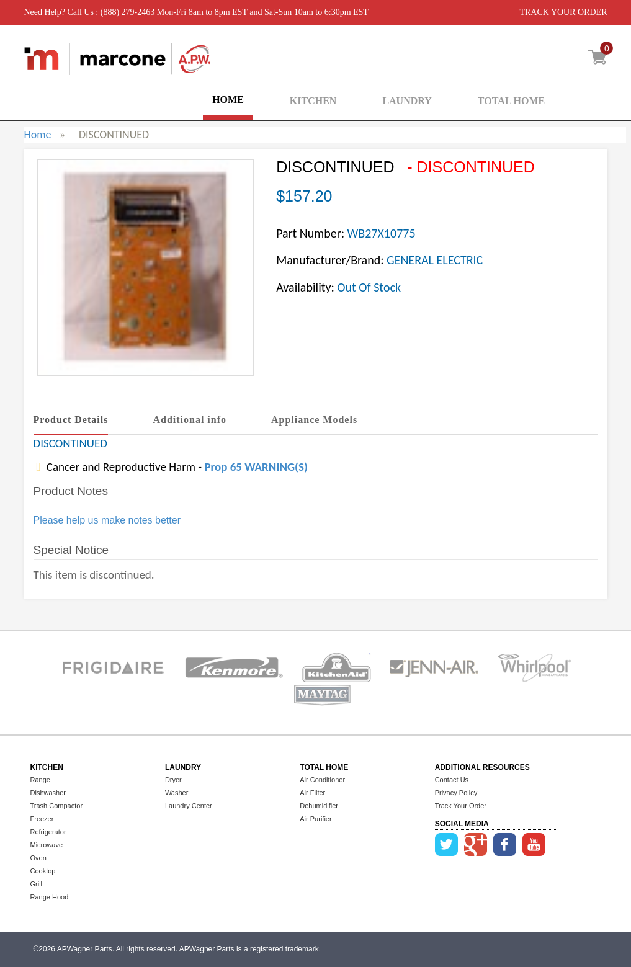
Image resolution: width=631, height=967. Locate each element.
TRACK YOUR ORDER (563, 12)
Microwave (46, 845)
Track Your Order (460, 805)
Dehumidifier (319, 805)
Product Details (71, 419)
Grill (36, 884)
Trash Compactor (56, 805)
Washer (177, 792)
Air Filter (312, 792)
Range (40, 779)
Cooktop (43, 871)
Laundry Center (188, 805)
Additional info (189, 419)
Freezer (42, 818)
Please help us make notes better (107, 520)
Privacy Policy (456, 792)
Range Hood (49, 897)
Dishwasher (48, 792)
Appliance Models (314, 419)
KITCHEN (313, 101)
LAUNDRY (406, 101)
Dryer (173, 779)
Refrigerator (48, 832)
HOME (228, 99)
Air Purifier (315, 818)
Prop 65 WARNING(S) (255, 467)
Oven (38, 858)
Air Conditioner (322, 779)
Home (37, 134)
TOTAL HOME (511, 101)
